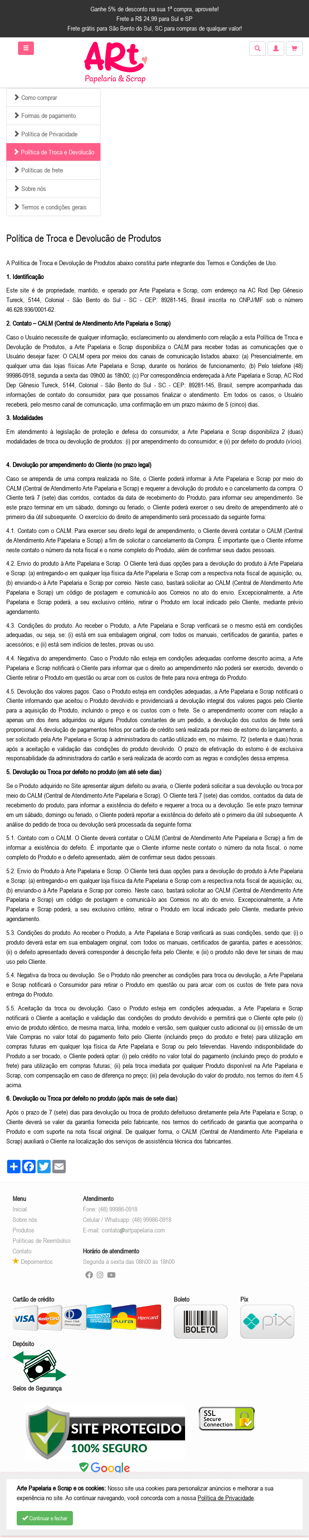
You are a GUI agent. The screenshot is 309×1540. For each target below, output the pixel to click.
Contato (22, 1251)
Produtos (23, 1230)
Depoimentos (33, 1261)
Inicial (20, 1209)
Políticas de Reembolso (41, 1240)
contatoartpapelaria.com (133, 1230)
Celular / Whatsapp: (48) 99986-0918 (127, 1219)
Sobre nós (25, 1219)
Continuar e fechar (44, 1518)
